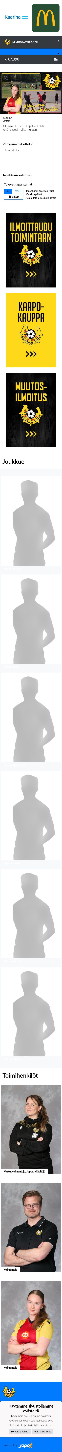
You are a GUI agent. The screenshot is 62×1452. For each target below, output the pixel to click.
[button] (31, 524)
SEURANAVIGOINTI (33, 40)
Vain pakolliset (42, 1431)
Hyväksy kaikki (19, 1431)
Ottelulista (11, 163)
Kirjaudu (31, 59)
